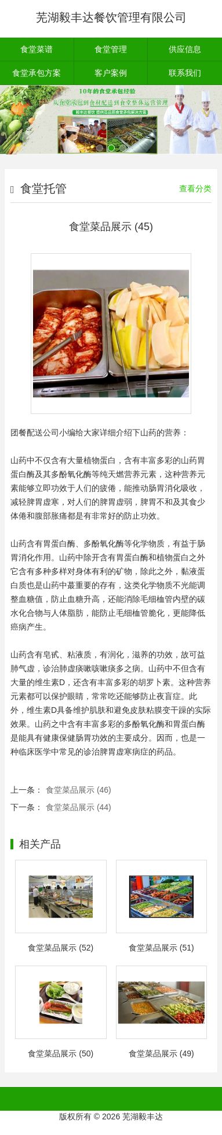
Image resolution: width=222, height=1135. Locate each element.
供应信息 (185, 49)
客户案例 (110, 72)
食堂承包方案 (36, 72)
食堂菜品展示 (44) (78, 807)
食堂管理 (110, 49)
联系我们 (185, 72)
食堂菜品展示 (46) (78, 789)
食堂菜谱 (36, 49)
